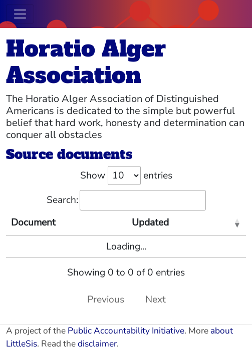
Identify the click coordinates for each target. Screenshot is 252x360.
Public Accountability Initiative (126, 330)
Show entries (126, 175)
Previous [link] (105, 299)
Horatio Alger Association (86, 62)
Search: (126, 200)
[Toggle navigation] (20, 14)
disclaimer (97, 344)
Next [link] (155, 299)
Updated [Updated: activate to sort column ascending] (150, 222)
